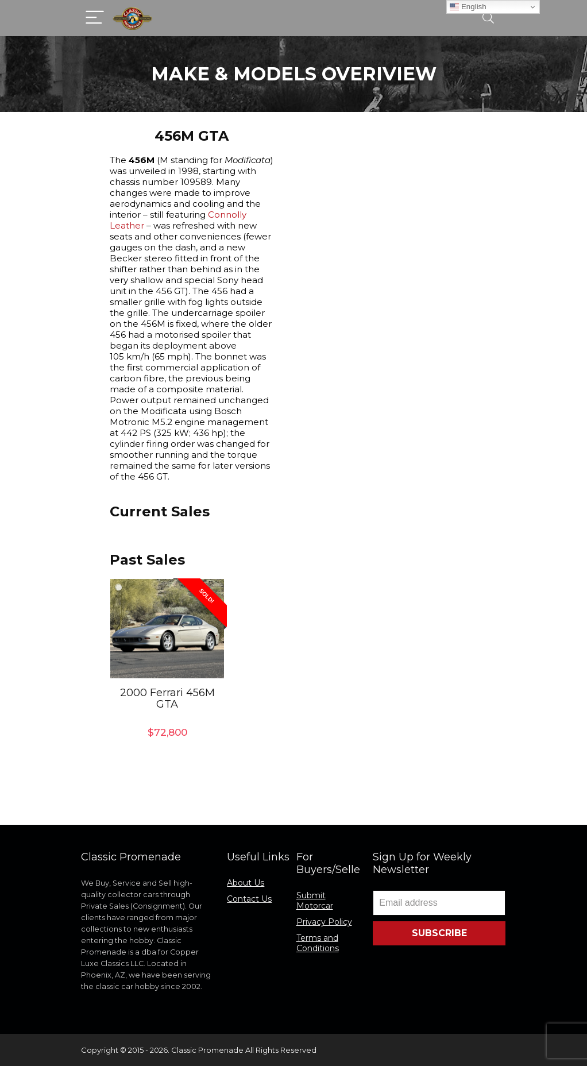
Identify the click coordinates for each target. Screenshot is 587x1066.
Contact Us (249, 899)
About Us (245, 883)
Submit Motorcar (314, 900)
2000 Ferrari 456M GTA (167, 698)
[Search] (488, 18)
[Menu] (95, 18)
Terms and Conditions (317, 943)
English (468, 6)
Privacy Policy (324, 922)
